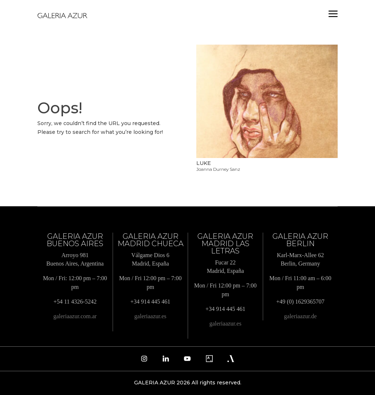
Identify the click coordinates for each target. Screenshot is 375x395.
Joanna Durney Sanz (218, 169)
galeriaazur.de (300, 316)
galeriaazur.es (150, 316)
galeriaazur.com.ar (75, 316)
